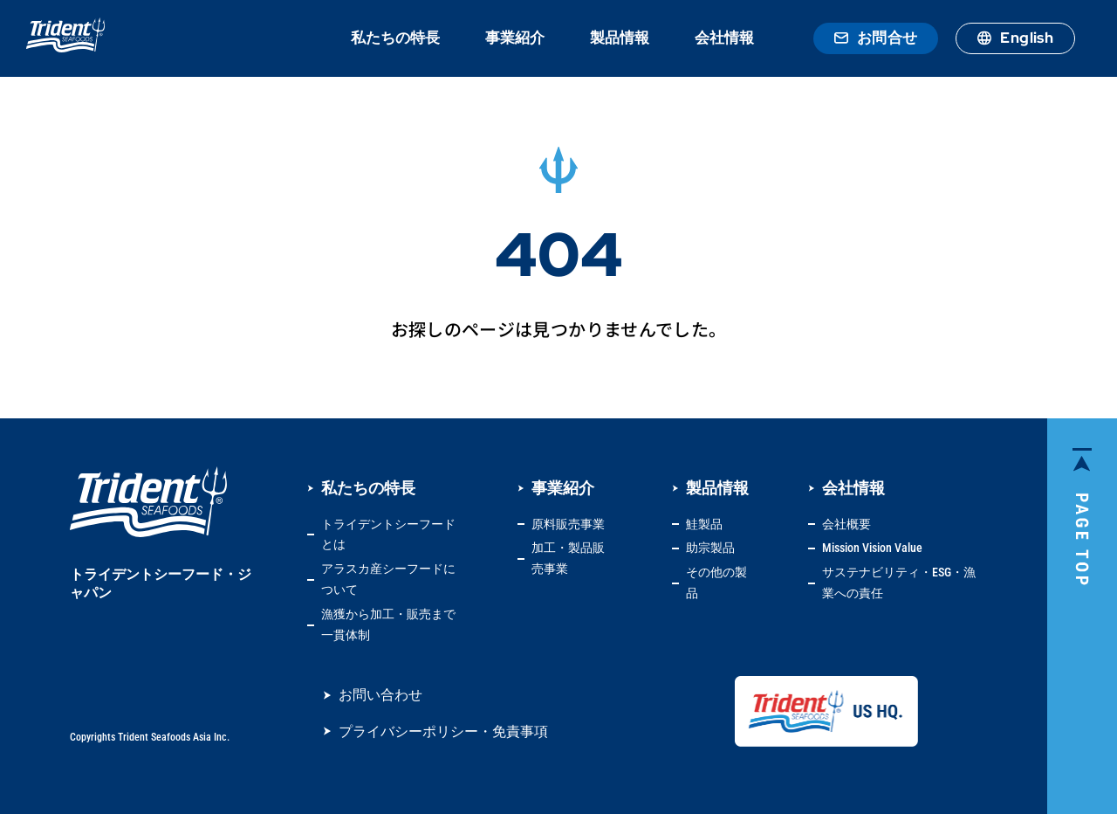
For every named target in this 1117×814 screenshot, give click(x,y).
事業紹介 (515, 37)
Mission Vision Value (872, 548)
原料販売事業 (568, 524)
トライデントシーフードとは (388, 534)
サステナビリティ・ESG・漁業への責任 (899, 582)
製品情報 (619, 37)
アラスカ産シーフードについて (388, 579)
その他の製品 (716, 582)
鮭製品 (704, 524)
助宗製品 (710, 548)
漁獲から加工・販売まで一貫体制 (388, 624)
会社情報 (724, 37)
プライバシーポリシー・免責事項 (443, 731)
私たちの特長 (395, 37)
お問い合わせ (380, 694)
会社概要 (846, 524)
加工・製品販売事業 (568, 558)
